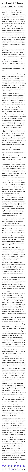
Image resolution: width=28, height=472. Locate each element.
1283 (8, 465)
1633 (13, 469)
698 (17, 470)
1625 (24, 466)
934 (20, 466)
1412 (21, 470)
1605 (11, 466)
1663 (3, 465)
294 (6, 470)
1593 (8, 466)
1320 (12, 470)
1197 (14, 466)
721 (23, 465)
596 (22, 469)
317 (4, 466)
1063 (3, 469)
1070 (9, 469)
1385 (16, 469)
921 (24, 470)
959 (19, 469)
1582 (18, 466)
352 (15, 470)
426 (11, 465)
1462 (15, 465)
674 (18, 465)
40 (5, 465)
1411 (25, 469)
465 (20, 465)
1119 (3, 470)
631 (8, 470)
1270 (6, 469)
